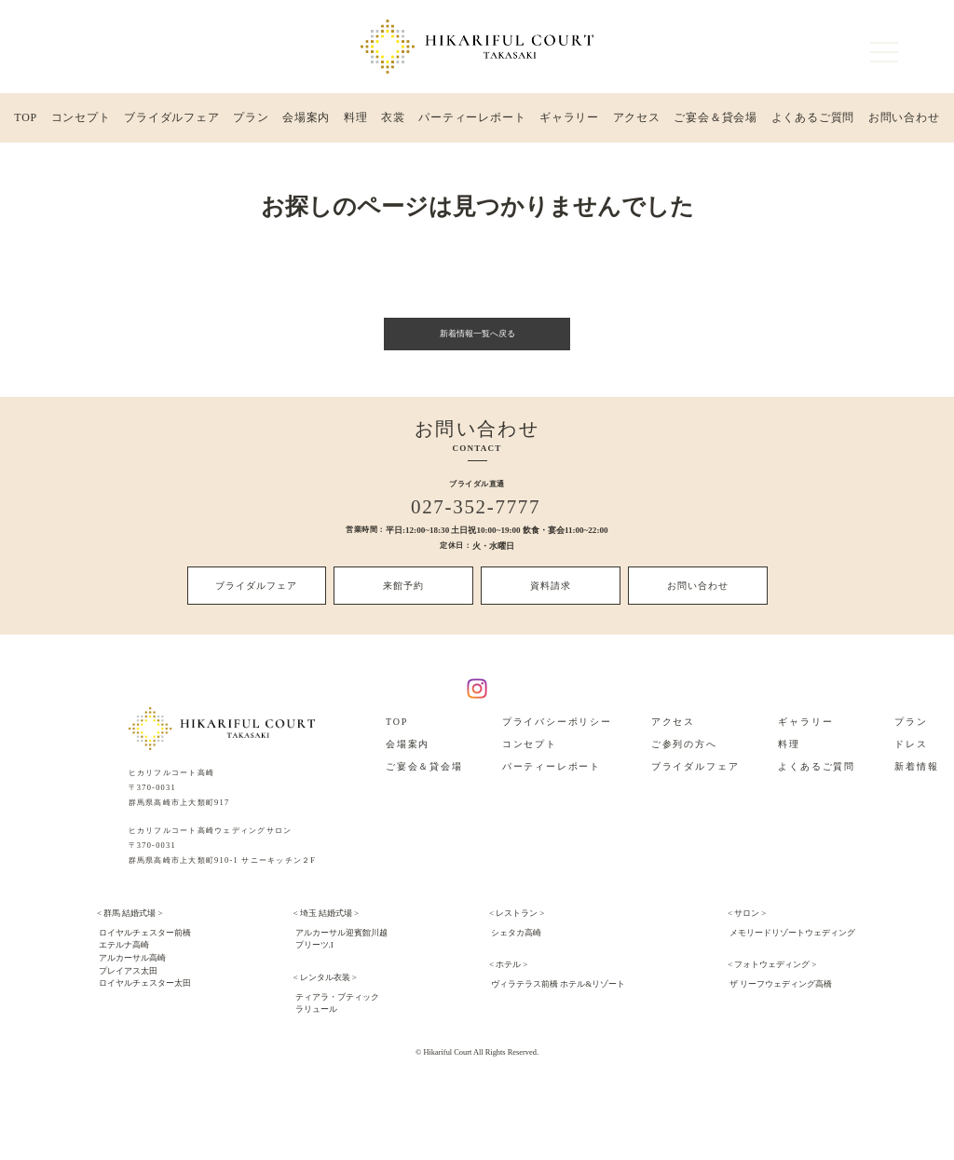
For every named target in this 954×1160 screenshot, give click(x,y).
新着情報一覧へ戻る (477, 338)
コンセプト (80, 120)
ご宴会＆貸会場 (715, 120)
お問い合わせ (903, 120)
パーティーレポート (471, 120)
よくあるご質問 (812, 120)
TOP (25, 120)
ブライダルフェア (172, 120)
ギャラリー (568, 120)
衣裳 (392, 120)
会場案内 (306, 120)
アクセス (636, 120)
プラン (251, 120)
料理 (356, 120)
